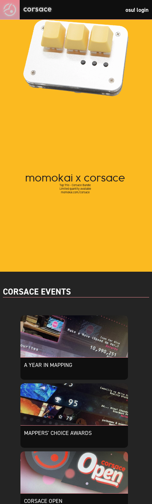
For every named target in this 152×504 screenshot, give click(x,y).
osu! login (136, 10)
